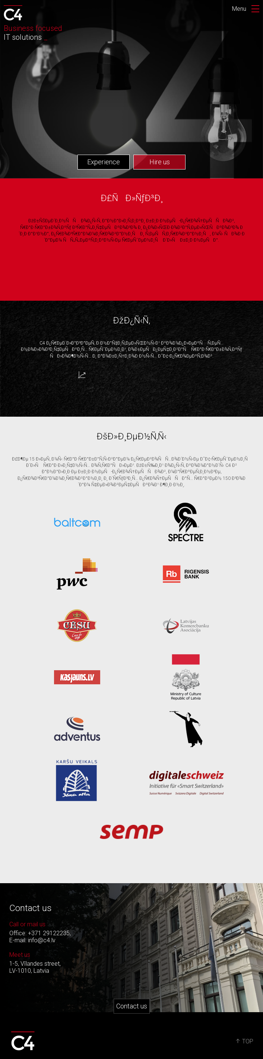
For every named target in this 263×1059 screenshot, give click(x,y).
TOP (244, 1041)
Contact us (131, 1006)
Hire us (159, 162)
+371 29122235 (49, 933)
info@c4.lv (42, 940)
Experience (103, 162)
